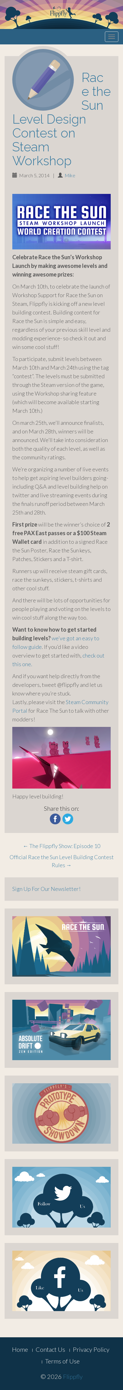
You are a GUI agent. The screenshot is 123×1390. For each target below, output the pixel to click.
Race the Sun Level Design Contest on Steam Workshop (61, 119)
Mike (70, 175)
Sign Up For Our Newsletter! (46, 888)
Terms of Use (62, 1361)
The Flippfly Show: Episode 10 (61, 846)
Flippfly (73, 1376)
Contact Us (50, 1349)
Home (20, 1349)
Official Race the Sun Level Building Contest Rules (62, 861)
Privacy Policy (91, 1349)
